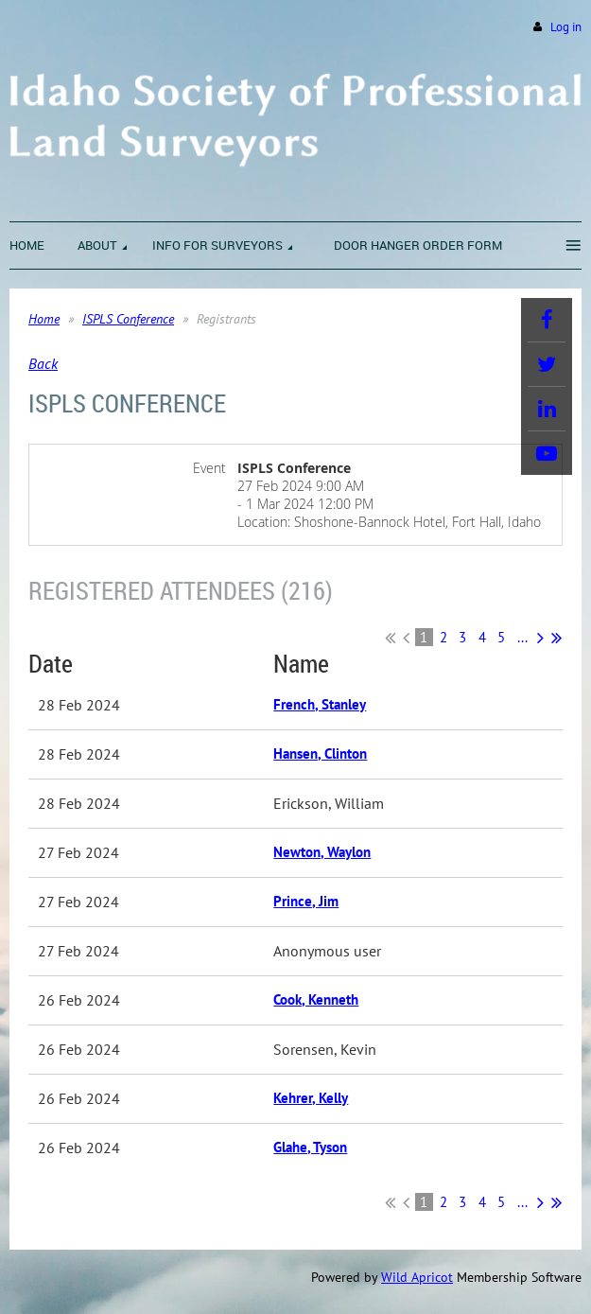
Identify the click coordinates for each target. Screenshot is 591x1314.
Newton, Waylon (322, 852)
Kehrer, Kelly (310, 1098)
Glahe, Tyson (310, 1147)
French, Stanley (319, 704)
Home (44, 318)
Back (43, 363)
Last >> (556, 637)
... (522, 637)
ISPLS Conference (128, 318)
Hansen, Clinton (320, 753)
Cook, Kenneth (315, 999)
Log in (566, 27)
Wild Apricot (417, 1277)
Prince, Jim (306, 901)
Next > (540, 637)
